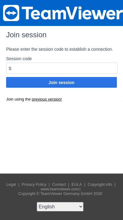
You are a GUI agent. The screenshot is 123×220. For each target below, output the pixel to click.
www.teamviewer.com (60, 189)
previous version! (47, 99)
